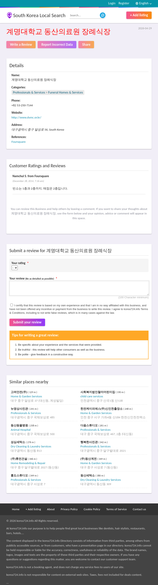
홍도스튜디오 (20, 475)
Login (111, 3)
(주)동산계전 (89, 458)
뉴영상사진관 (20, 408)
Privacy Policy (69, 509)
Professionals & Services (29, 92)
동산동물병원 (20, 425)
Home (16, 509)
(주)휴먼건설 (19, 458)
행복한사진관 (89, 442)
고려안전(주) (19, 392)
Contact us (139, 509)
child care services (91, 396)
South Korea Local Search (39, 15)
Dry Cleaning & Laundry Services (31, 446)
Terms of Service (116, 509)
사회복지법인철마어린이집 (98, 392)
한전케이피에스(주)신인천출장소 (101, 408)
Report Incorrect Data (57, 44)
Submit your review (27, 322)
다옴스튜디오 (89, 425)
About (51, 509)
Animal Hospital (20, 430)
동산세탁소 (88, 475)
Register (123, 3)
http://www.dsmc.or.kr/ (26, 117)
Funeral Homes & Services (65, 92)
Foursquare (19, 142)
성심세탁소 (18, 442)
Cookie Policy (92, 509)
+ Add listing (139, 15)
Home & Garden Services (26, 396)
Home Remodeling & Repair (28, 463)
